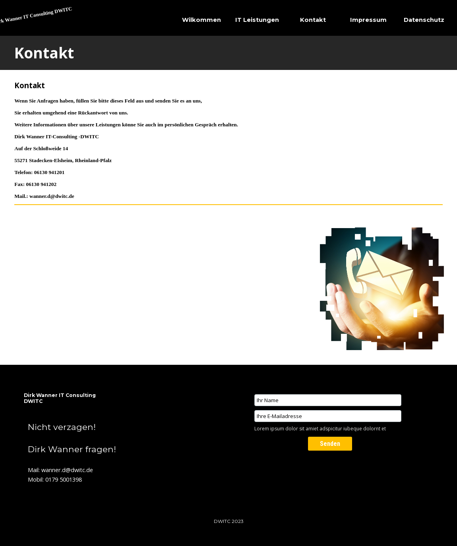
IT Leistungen (257, 19)
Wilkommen (201, 19)
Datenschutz (424, 19)
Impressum (368, 19)
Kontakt (313, 19)
